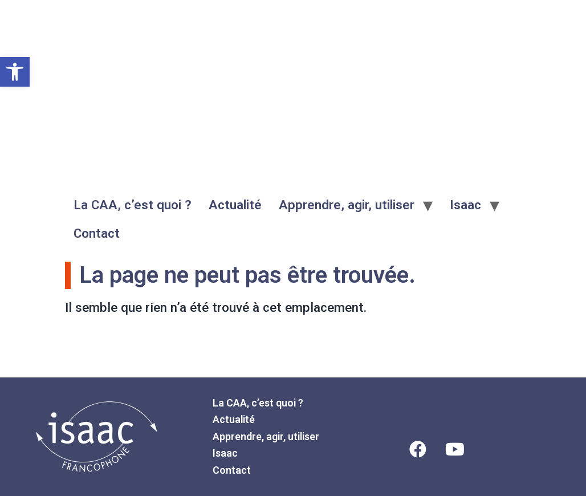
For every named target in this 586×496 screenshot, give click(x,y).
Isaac (465, 204)
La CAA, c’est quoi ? (133, 204)
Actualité (235, 204)
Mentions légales (447, 407)
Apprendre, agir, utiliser (346, 204)
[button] (15, 72)
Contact (97, 233)
